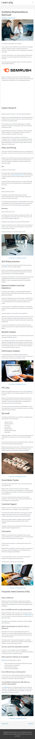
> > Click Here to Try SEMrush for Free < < (17, 258)
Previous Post (4, 723)
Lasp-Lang (7, 2)
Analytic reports (28, 614)
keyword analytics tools (17, 174)
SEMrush (4, 660)
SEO (7, 265)
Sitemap (19, 732)
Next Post (31, 723)
